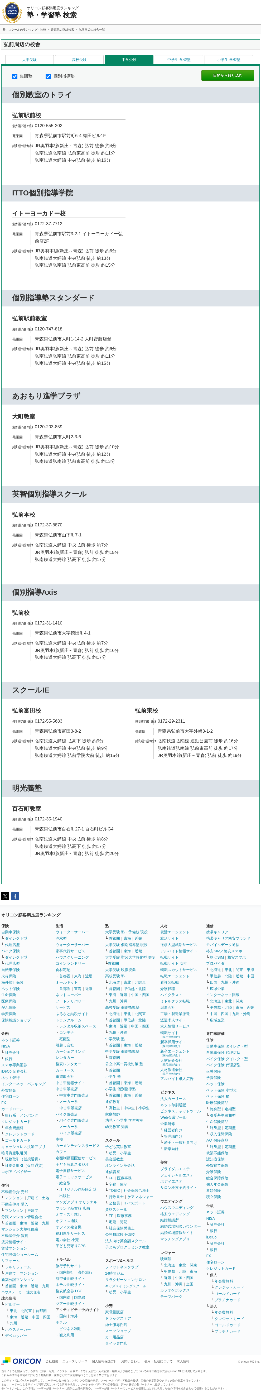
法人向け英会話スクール (125, 1241)
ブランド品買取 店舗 (73, 1208)
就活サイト (169, 938)
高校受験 (79, 59)
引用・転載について (158, 1361)
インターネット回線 (222, 995)
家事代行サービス (70, 951)
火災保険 (8, 976)
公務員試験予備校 (120, 1234)
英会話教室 (114, 1159)
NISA (5, 1046)
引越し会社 (65, 1045)
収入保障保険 (221, 1134)
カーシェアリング (70, 1051)
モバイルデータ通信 (222, 945)
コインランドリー (70, 963)
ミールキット (67, 982)
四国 (213, 982)
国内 (63, 1316)
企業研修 (167, 1124)
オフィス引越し (68, 1214)
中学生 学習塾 (179, 59)
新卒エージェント (175, 1053)
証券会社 (12, 1052)
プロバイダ (215, 963)
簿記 (123, 1184)
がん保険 (8, 1007)
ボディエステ (171, 1181)
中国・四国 (41, 1317)
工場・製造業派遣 (175, 1014)
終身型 (215, 1109)
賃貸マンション (14, 1248)
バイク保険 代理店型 (223, 1065)
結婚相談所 (169, 1220)
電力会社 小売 (67, 1240)
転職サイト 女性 (173, 963)
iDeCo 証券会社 (14, 1071)
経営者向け (173, 1130)
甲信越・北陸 (135, 989)
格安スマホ (237, 957)
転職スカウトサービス (178, 970)
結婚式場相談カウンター (180, 1226)
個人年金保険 (217, 1184)
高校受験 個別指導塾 (122, 1007)
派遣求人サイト (173, 1020)
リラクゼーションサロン (125, 1279)
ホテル (61, 1322)
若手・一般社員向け (180, 1142)
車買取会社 (65, 1076)
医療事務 (124, 1178)
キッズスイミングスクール (125, 1286)
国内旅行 (66, 1272)
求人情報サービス (175, 1026)
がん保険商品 (217, 1140)
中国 (250, 976)
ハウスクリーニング (72, 957)
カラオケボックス (175, 1290)
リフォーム (10, 1260)
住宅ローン (10, 1096)
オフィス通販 (67, 1221)
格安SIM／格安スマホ (224, 951)
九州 (45, 1223)
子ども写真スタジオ (72, 1164)
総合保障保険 (217, 1178)
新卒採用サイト (173, 1044)
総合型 (64, 1183)
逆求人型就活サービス (178, 945)
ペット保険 (10, 989)
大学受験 (29, 59)
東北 (13, 1311)
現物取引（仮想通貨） (23, 1159)
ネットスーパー (68, 995)
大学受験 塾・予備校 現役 (126, 932)
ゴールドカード (18, 1140)
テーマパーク (171, 1296)
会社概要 (52, 1361)
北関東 (26, 1311)
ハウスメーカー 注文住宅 (20, 1292)
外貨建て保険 (217, 1165)
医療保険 (8, 1001)
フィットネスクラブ (121, 1267)
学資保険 (8, 1014)
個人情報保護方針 (104, 1361)
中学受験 (129, 59)
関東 (193, 1265)
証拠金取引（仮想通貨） (25, 1165)
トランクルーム (68, 1020)
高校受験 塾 (115, 976)
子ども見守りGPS (71, 1246)
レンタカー (65, 1057)
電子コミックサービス (74, 1177)
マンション (14, 1198)
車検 (59, 1139)
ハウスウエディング (177, 1207)
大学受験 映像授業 (120, 970)
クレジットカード (16, 1122)
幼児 (112, 1153)
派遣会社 (167, 1007)
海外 (74, 1316)
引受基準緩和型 (223, 1115)
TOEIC (114, 1190)
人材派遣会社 (171, 1071)
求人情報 (183, 1361)
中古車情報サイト (70, 1083)
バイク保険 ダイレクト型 (227, 1059)
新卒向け (171, 1149)
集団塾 (22, 76)
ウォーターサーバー (72, 932)
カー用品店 (114, 1337)
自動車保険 (10, 932)
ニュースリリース (75, 1361)
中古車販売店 (67, 1089)
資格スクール (116, 1209)
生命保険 (8, 995)
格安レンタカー (68, 1064)
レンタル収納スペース (77, 1026)
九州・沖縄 (118, 1001)
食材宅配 (63, 970)
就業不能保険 (217, 1153)
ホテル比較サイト (70, 1284)
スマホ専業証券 (14, 1065)
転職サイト (169, 957)
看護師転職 (169, 982)
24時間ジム (114, 1273)
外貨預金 (8, 1090)
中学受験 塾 (115, 1039)
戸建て (32, 1198)
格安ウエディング (175, 1214)
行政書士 (116, 1197)
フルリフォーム (18, 1267)
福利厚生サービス (70, 1233)
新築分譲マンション (18, 1279)
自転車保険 (10, 970)
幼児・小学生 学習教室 (124, 1120)
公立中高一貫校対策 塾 (124, 1064)
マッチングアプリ (175, 1239)
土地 (45, 1198)
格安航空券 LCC (69, 1291)
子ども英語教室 (118, 1147)
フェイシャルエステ (177, 1175)
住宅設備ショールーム (19, 1254)
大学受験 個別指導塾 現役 (126, 945)
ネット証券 (10, 1040)
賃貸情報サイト (14, 1242)
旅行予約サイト (68, 1266)
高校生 (114, 1108)
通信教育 (112, 1101)
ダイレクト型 (16, 938)
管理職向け (173, 1136)
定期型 (230, 1109)
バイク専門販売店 (74, 1120)
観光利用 (66, 1335)
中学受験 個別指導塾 (122, 1051)
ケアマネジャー (140, 1197)
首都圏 (10, 1223)
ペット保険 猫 (217, 1096)
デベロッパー (16, 1336)
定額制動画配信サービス (76, 1158)
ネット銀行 (10, 1077)
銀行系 (10, 1115)
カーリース (65, 1070)
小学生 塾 (113, 1076)
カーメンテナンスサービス (78, 1146)
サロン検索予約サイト (178, 1187)
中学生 (129, 1108)
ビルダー (12, 1304)
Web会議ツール (173, 1117)
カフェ (61, 1152)
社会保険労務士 (136, 1190)
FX (3, 1103)
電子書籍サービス (70, 1171)
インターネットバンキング (23, 1084)
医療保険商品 (217, 1103)
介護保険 (213, 1172)
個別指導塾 (60, 76)
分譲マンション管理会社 (21, 1217)
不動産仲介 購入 (14, 1204)
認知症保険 (215, 1159)
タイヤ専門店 (116, 1343)
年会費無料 (14, 1128)
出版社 (64, 1196)
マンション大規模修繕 (19, 1229)
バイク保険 (10, 951)
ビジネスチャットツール (180, 1111)
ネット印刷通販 (173, 1105)
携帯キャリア (217, 932)
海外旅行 (85, 1272)
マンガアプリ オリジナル (76, 1202)
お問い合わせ (130, 1361)
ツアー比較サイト (70, 1303)
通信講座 (112, 1172)
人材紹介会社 (171, 1062)
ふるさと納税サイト (72, 1014)
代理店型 (12, 945)
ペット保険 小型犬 (221, 1090)
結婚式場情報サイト (177, 1233)
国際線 (79, 1297)
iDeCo (211, 1237)
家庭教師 (112, 1114)
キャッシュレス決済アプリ (23, 1147)
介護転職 (167, 989)
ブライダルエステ (175, 1169)
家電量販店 (114, 1312)
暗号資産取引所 (14, 1153)
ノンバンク (29, 1115)
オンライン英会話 (120, 1165)
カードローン (12, 1109)
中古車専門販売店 (74, 1095)
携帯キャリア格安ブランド (228, 938)
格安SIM (217, 957)
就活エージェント (175, 932)
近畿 (34, 1223)
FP (111, 1178)
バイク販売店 (67, 1114)
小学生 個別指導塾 (120, 1089)
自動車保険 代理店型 (223, 1052)
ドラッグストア (118, 1318)
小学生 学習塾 (228, 59)
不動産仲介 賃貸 (14, 1235)
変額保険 (213, 1190)
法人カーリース (173, 1099)
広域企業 (217, 989)
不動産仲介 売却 (14, 1192)
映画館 (165, 1259)
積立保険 (213, 1197)
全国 (190, 1284)
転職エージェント (175, 976)
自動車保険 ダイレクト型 (227, 1046)
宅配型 (64, 1039)
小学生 (143, 1108)
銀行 (8, 1059)
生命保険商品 (217, 1122)
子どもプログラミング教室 (127, 1247)
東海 (23, 1223)
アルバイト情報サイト (178, 951)
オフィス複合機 (68, 1227)
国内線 (64, 1297)
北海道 (114, 982)
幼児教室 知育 (116, 1127)
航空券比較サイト (70, 1278)
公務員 (114, 1203)
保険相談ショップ (16, 1020)
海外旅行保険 (12, 982)
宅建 (112, 1184)
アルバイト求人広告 (177, 1079)
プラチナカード (227, 1300)
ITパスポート (134, 1203)
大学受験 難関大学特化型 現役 (130, 957)
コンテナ (66, 1032)
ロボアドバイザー (16, 1172)
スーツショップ (118, 1331)
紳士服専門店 (116, 1325)
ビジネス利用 (70, 1329)
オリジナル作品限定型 (77, 1189)
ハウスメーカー (18, 1329)
